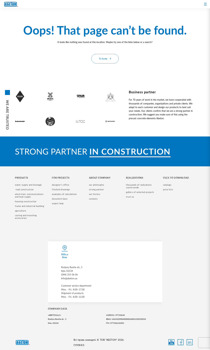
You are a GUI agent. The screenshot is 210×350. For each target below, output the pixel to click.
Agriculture (20, 210)
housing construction (25, 201)
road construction (24, 189)
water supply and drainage (28, 184)
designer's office (60, 184)
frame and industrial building (29, 206)
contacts (93, 198)
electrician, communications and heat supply (29, 195)
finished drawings (61, 189)
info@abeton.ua (69, 278)
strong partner (96, 189)
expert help (58, 203)
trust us (130, 196)
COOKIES (79, 345)
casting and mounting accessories (26, 216)
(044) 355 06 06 (69, 274)
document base (59, 198)
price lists (168, 189)
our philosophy (96, 184)
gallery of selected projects (140, 192)
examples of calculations (64, 194)
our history (94, 194)
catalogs (167, 184)
